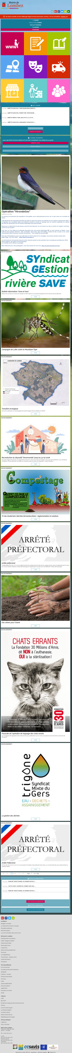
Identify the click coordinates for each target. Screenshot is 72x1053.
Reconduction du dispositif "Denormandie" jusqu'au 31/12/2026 (26, 458)
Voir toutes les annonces (35, 909)
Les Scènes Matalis (6, 1010)
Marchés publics (5, 930)
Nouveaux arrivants (6, 990)
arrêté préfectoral (8, 563)
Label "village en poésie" (7, 940)
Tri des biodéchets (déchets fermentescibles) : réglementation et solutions (30, 516)
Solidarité (3, 972)
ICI (48, 230)
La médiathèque (5, 954)
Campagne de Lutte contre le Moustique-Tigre (19, 350)
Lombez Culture (5, 1012)
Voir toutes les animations (35, 901)
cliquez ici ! (64, 16)
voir (35, 296)
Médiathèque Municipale (8, 1017)
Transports (4, 961)
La (36, 20)
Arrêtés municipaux (35, 131)
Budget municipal (6, 923)
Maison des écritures (6, 1014)
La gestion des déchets (11, 816)
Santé (2, 993)
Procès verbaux (35, 146)
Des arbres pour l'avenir (11, 622)
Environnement (5, 967)
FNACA (3, 1005)
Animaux (3, 979)
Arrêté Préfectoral (8, 863)
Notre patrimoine (5, 945)
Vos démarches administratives (9, 969)
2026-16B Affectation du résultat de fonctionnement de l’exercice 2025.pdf (28, 140)
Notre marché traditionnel (8, 950)
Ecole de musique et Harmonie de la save (12, 1003)
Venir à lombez (5, 1024)
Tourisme (3, 952)
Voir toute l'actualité (35, 128)
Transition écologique (10, 409)
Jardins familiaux (5, 959)
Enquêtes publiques (6, 928)
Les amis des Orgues (6, 1007)
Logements (4, 988)
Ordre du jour (35, 143)
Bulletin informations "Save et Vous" (15, 292)
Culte (2, 981)
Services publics (5, 986)
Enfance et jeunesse (6, 976)
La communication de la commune (11, 933)
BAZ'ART (3, 1000)
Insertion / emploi (6, 974)
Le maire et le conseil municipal (10, 926)
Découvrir (35, 22)
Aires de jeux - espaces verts (9, 957)
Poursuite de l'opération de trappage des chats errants (23, 734)
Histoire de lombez (6, 943)
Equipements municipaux (8, 938)
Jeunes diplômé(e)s (6, 983)
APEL (2, 998)
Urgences (3, 1022)
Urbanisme (4, 947)
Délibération (35, 150)
